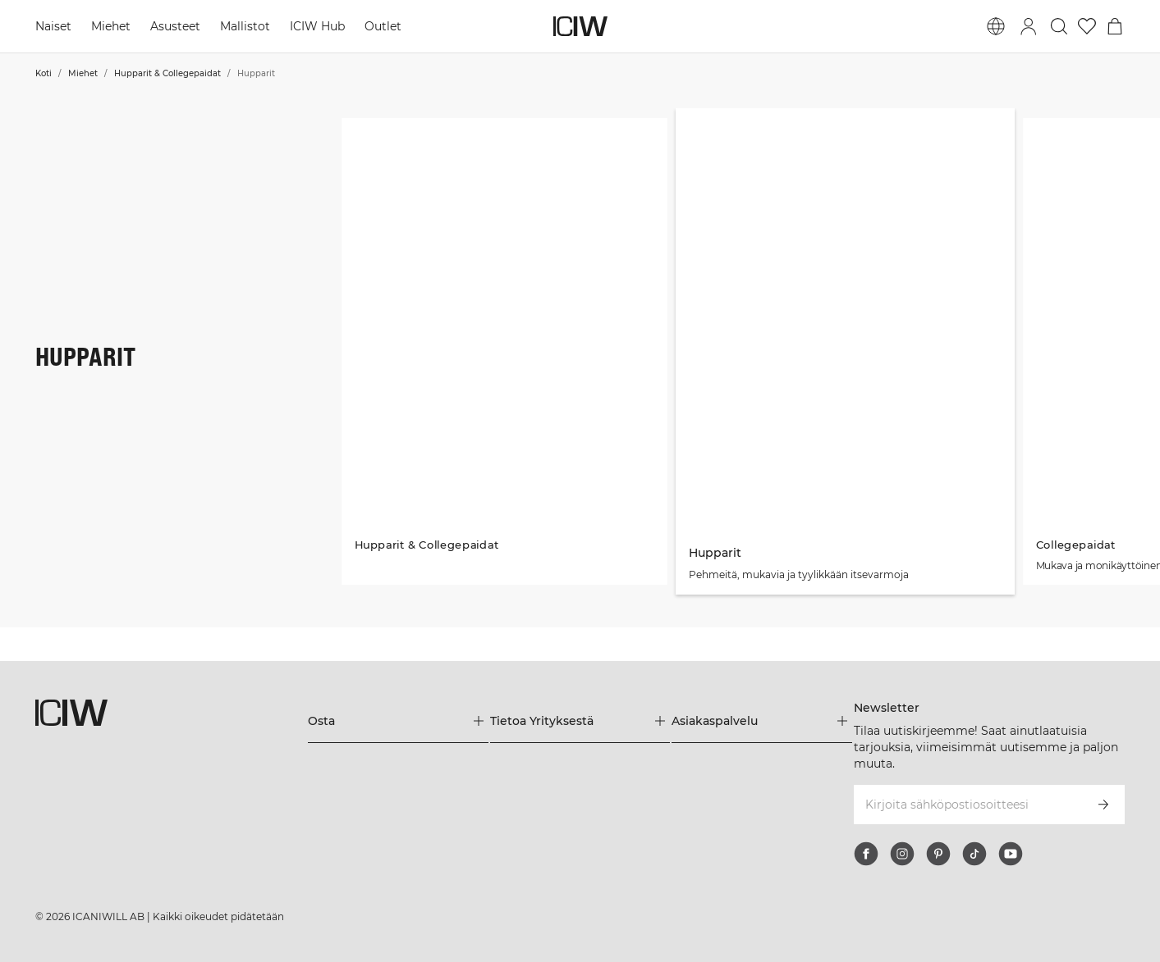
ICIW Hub (317, 26)
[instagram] (902, 853)
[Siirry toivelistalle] (1087, 26)
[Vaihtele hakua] (1059, 26)
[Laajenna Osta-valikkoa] (398, 721)
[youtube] (1010, 853)
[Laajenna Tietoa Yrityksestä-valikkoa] (580, 721)
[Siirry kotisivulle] (580, 26)
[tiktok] (974, 853)
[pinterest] (938, 853)
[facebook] (866, 853)
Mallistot (245, 26)
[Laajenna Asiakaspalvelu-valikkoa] (761, 721)
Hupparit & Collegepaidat (167, 73)
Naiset (53, 26)
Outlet (383, 26)
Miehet (111, 26)
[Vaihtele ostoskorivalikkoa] (1115, 26)
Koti (43, 73)
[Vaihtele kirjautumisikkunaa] (1028, 26)
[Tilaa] (1103, 804)
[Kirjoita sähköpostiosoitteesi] (967, 804)
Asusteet (175, 26)
